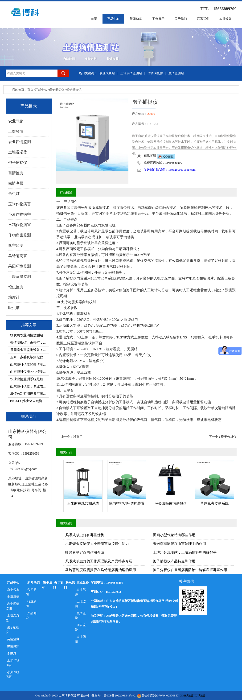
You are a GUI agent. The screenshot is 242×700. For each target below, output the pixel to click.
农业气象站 (107, 73)
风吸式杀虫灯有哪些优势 (84, 535)
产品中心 (113, 19)
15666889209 (173, 162)
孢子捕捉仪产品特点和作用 (174, 561)
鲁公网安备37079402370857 (158, 695)
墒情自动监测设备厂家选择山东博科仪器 (29, 393)
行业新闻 (31, 604)
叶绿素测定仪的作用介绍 (84, 552)
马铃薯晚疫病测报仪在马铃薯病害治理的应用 (100, 570)
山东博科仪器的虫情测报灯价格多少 (29, 372)
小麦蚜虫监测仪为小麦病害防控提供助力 (97, 544)
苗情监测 (13, 639)
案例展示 (158, 19)
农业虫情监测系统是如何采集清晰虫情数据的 (29, 379)
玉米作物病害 (13, 663)
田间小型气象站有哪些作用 (174, 535)
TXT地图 (199, 695)
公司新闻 (31, 592)
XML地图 (186, 695)
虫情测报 (13, 646)
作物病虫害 (155, 73)
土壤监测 (80, 604)
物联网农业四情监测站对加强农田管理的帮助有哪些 (29, 335)
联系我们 (203, 19)
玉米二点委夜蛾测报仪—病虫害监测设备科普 (29, 357)
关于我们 (181, 19)
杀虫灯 (11, 653)
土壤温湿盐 (13, 618)
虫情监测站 (176, 73)
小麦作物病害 (13, 674)
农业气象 (13, 589)
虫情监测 (80, 615)
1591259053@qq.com (182, 169)
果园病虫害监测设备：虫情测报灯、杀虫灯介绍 (29, 350)
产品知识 (31, 615)
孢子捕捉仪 (56, 89)
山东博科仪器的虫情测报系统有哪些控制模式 (29, 364)
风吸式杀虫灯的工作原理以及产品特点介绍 (98, 561)
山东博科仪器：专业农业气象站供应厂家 (29, 386)
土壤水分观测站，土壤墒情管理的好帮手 (185, 552)
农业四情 (80, 639)
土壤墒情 (13, 596)
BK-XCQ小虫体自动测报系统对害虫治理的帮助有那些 (29, 401)
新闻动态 (136, 19)
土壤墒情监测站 (131, 73)
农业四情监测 (13, 606)
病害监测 (80, 627)
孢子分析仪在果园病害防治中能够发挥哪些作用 (190, 570)
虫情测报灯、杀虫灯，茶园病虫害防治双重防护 (29, 342)
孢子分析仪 (228, 436)
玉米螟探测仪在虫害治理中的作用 (179, 544)
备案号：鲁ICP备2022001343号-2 (113, 695)
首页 (94, 19)
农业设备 (225, 19)
